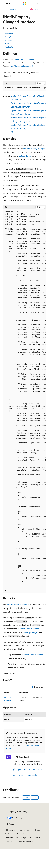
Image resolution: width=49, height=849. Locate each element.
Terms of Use (35, 837)
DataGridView (25, 155)
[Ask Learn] (31, 9)
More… (14, 132)
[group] (24, 88)
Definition (9, 33)
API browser (14, 9)
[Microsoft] (24, 3)
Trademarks (9, 841)
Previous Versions (25, 830)
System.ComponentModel (24, 59)
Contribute (9, 834)
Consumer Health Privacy (15, 837)
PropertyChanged (30, 632)
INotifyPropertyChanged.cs (20, 66)
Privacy (19, 834)
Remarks (8, 40)
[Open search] (38, 3)
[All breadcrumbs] (5, 9)
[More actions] (43, 9)
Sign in (44, 3)
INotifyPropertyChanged (34, 148)
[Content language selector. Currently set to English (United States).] (17, 812)
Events (7, 43)
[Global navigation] (2, 3)
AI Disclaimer (10, 830)
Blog (37, 830)
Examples (8, 36)
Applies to (9, 47)
